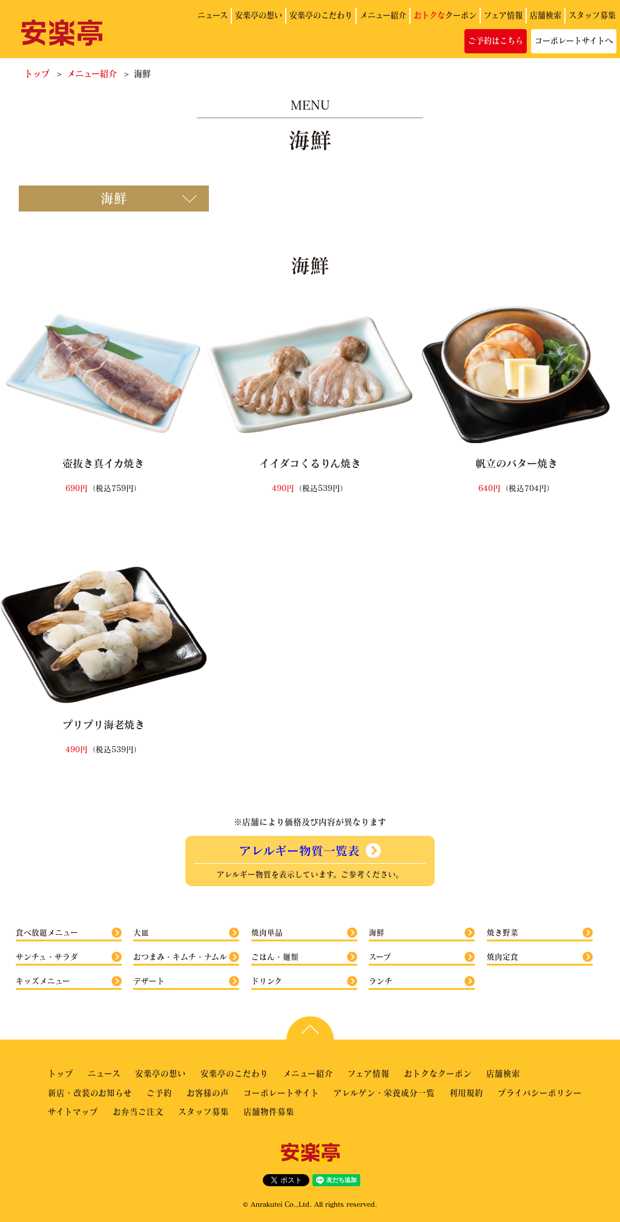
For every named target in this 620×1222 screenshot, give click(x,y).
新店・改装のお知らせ (90, 1092)
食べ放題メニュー (47, 932)
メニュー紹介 (383, 15)
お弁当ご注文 (138, 1111)
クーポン (445, 15)
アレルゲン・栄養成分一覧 (384, 1092)
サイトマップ (73, 1111)
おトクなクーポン (438, 1073)
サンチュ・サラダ (47, 956)
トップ (37, 73)
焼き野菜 (502, 932)
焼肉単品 (267, 932)
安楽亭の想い (258, 15)
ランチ (380, 981)
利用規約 (466, 1092)
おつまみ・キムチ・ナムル (180, 956)
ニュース (212, 15)
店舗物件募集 (268, 1111)
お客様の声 (207, 1092)
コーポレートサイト (281, 1092)
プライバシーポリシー (540, 1092)
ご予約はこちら (495, 40)
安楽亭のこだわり (320, 15)
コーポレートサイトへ (574, 40)
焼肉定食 (502, 956)
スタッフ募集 (592, 15)
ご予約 (159, 1092)
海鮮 (376, 932)
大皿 (141, 932)
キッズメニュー (43, 981)
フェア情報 (503, 15)
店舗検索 (545, 15)
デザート (149, 981)
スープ (380, 956)
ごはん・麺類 (274, 956)
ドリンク (266, 981)
